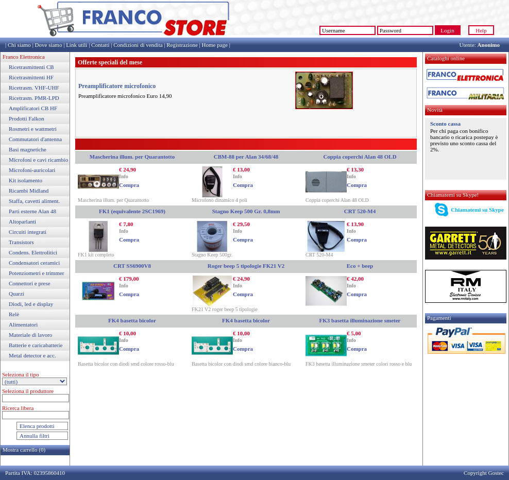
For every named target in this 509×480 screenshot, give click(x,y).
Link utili (76, 45)
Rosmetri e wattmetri (33, 129)
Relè (14, 314)
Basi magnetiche (27, 149)
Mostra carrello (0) (24, 450)
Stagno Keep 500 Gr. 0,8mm (246, 211)
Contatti (100, 45)
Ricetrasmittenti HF (31, 77)
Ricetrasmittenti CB (31, 67)
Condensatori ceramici (34, 263)
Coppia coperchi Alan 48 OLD (359, 156)
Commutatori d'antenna (35, 139)
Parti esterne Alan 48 (32, 211)
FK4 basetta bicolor (132, 320)
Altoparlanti (22, 221)
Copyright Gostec (484, 473)
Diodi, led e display (31, 304)
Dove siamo (48, 45)
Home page (214, 45)
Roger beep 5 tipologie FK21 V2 (246, 266)
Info (123, 176)
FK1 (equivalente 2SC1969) (132, 211)
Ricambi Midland (28, 190)
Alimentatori (23, 324)
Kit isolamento (25, 180)
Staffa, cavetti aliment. (34, 201)
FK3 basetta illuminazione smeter (360, 320)
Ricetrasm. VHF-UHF (34, 87)
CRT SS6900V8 (132, 266)
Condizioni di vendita (137, 45)
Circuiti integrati (27, 232)
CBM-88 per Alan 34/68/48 (246, 156)
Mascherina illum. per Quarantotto (132, 156)
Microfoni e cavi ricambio (38, 160)
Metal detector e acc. (32, 355)
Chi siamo (19, 45)
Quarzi (16, 293)
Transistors (21, 242)
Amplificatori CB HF (33, 108)
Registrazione (181, 45)
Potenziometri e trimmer (36, 273)
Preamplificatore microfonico (117, 86)
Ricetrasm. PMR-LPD (34, 98)
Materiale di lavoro (30, 335)
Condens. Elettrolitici (33, 252)
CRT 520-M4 (360, 211)
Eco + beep (360, 266)
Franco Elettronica (24, 57)
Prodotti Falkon (26, 118)
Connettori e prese (29, 283)
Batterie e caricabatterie (35, 345)
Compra (129, 185)
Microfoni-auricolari (32, 170)
